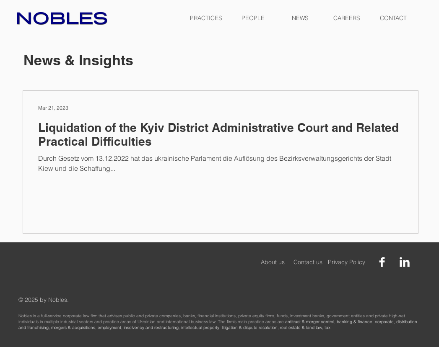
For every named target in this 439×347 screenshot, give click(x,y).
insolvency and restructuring (151, 327)
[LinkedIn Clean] (405, 262)
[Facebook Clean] (382, 262)
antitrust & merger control (309, 321)
